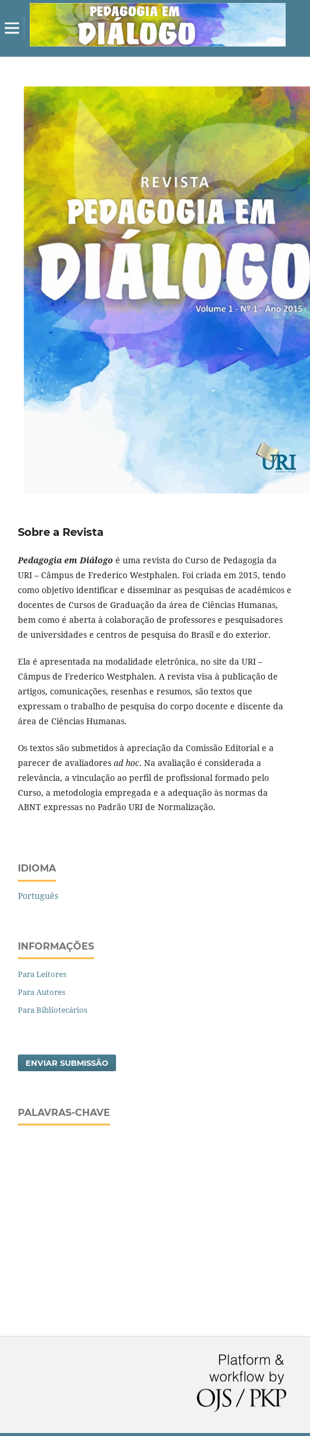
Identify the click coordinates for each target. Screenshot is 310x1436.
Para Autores (41, 992)
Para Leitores (42, 974)
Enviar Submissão (67, 1063)
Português (38, 895)
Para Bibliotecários (52, 1009)
